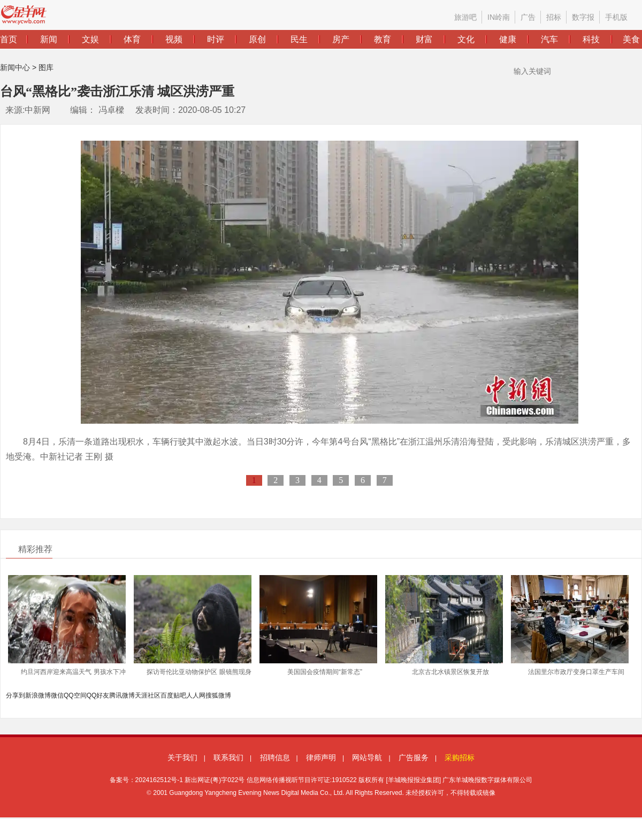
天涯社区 (147, 695)
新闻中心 (15, 67)
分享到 (15, 695)
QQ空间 (75, 695)
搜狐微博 (218, 695)
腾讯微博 (122, 695)
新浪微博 (38, 695)
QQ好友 (98, 695)
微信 (57, 695)
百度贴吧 (173, 695)
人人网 (195, 695)
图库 (46, 67)
